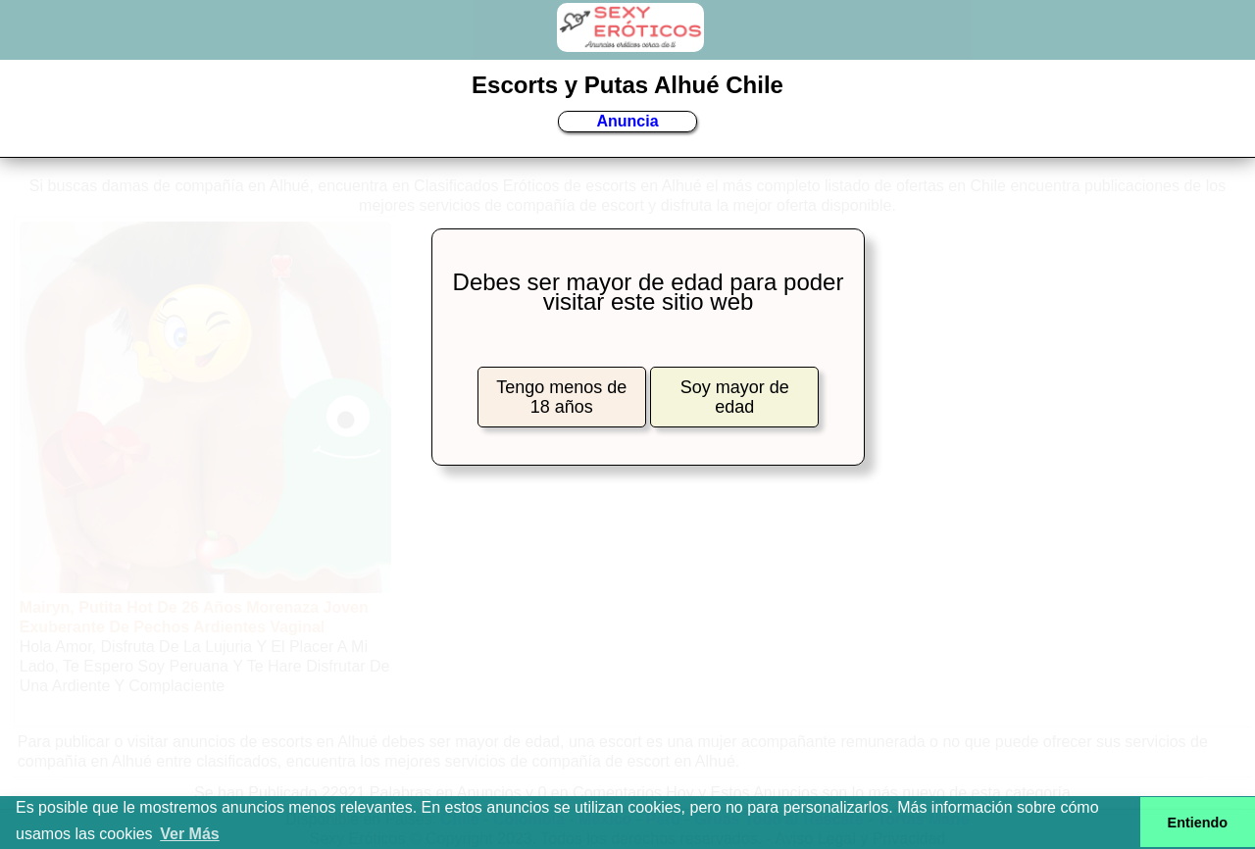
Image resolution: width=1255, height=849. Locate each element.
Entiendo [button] (1198, 822)
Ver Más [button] (189, 833)
